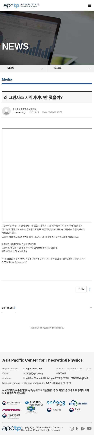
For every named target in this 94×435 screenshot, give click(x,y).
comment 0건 (19, 112)
